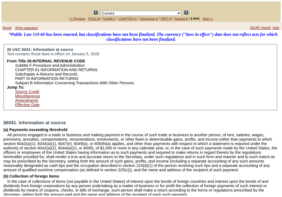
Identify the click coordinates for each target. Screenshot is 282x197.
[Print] (7, 28)
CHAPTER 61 (127, 18)
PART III (166, 18)
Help (275, 28)
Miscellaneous (27, 96)
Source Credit (27, 91)
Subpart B (181, 18)
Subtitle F (109, 18)
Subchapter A (149, 18)
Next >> (208, 18)
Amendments (26, 100)
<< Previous (77, 18)
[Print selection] (26, 28)
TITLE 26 (94, 18)
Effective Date (27, 105)
